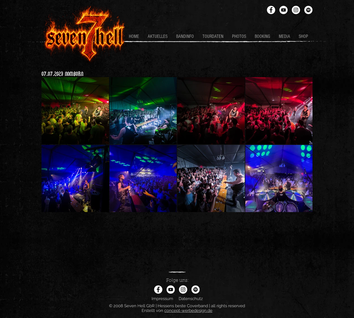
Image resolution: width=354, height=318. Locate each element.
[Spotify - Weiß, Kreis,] (308, 10)
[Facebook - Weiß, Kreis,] (271, 10)
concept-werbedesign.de (188, 310)
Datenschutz (191, 298)
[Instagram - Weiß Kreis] (296, 10)
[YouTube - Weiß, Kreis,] (283, 10)
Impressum (162, 298)
